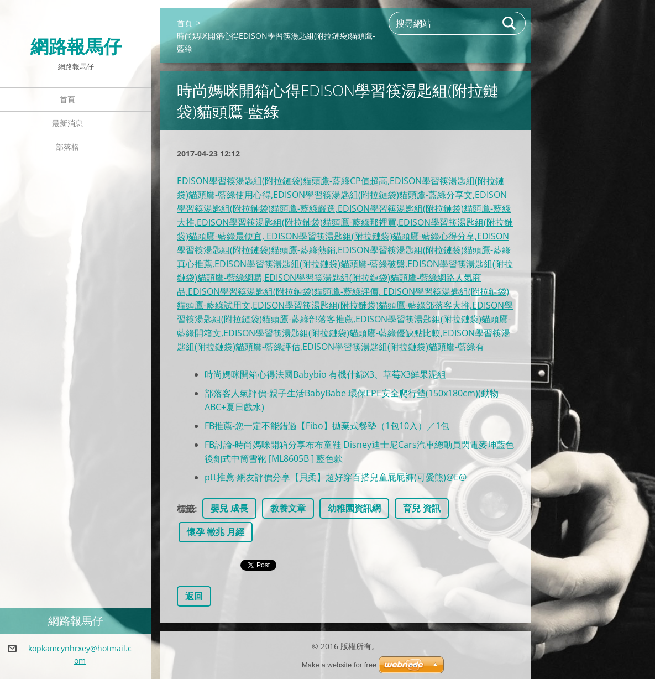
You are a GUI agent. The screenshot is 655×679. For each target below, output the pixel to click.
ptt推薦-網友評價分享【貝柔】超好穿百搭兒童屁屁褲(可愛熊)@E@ (336, 477)
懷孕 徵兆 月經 (215, 532)
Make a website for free (339, 665)
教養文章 (288, 508)
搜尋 (509, 23)
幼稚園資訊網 (354, 508)
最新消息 (67, 123)
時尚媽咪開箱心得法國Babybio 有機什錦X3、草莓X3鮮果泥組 (325, 374)
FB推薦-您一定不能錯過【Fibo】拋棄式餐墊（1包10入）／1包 (327, 426)
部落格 (67, 147)
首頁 (67, 99)
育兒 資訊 (422, 508)
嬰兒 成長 (229, 508)
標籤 (186, 509)
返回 (194, 596)
